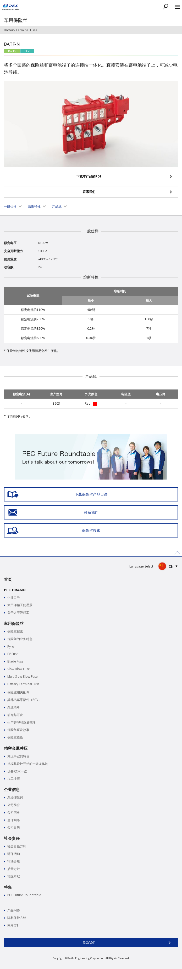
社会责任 (12, 838)
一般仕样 (10, 206)
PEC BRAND (15, 589)
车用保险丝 (14, 623)
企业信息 (12, 789)
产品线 (57, 206)
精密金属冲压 (15, 748)
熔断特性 (34, 206)
